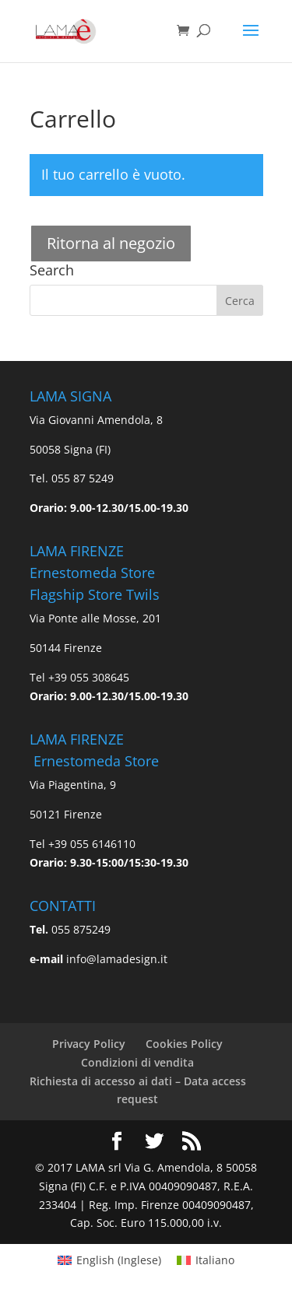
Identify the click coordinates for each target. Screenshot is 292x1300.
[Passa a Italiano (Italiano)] (205, 1260)
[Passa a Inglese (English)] (109, 1260)
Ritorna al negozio (111, 243)
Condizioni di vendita (137, 1062)
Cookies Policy (184, 1043)
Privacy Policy (88, 1043)
